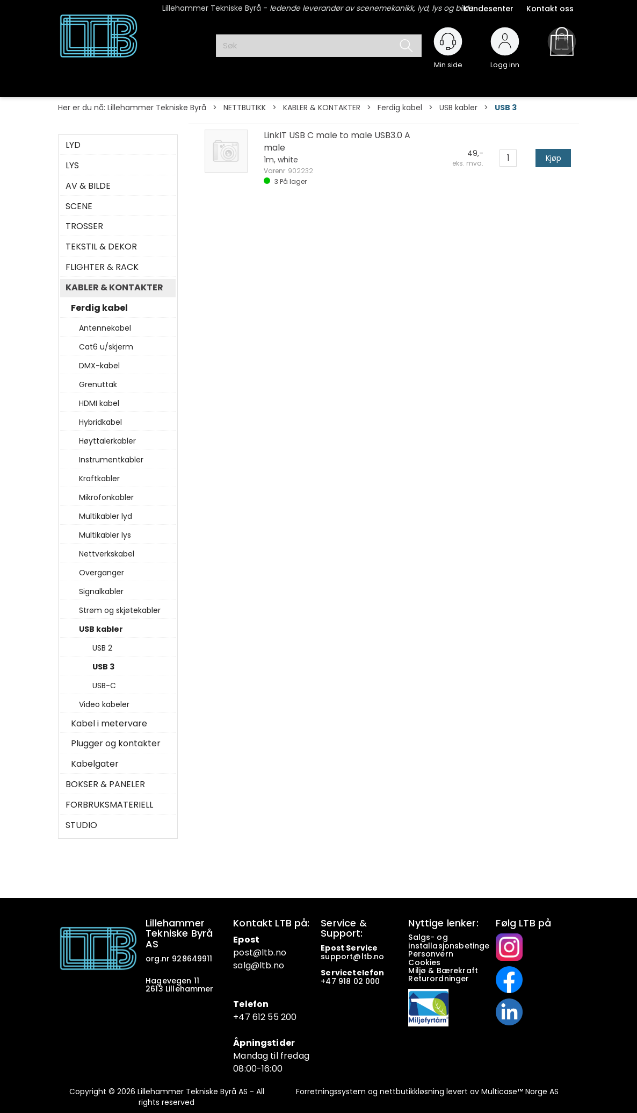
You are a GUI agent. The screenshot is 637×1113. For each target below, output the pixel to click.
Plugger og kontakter (116, 744)
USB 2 (102, 648)
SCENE (79, 206)
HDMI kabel (99, 403)
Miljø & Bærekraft (443, 970)
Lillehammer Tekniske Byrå (156, 107)
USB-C (104, 685)
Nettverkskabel (106, 553)
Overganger (101, 572)
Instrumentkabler (111, 459)
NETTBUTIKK (244, 107)
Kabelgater (95, 764)
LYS (72, 166)
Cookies (425, 962)
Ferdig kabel (400, 107)
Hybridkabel (100, 422)
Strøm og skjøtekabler (120, 610)
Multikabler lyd (105, 516)
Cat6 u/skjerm (106, 346)
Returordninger (439, 978)
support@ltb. (347, 956)
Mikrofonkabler (106, 497)
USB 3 (506, 107)
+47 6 (245, 1017)
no (379, 956)
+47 (329, 981)
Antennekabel (105, 328)
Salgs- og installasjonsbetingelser (457, 941)
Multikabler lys (105, 535)
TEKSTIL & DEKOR (101, 247)
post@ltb (253, 952)
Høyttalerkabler (107, 441)
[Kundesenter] (447, 41)
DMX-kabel (99, 365)
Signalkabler (101, 591)
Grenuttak (98, 384)
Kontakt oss (550, 8)
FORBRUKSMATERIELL (109, 805)
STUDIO (81, 825)
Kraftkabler (99, 478)
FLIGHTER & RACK (102, 267)
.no (279, 952)
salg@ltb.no (258, 965)
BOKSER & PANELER (105, 784)
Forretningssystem (331, 1091)
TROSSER (84, 226)
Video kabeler (104, 704)
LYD (73, 145)
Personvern (430, 953)
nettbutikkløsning (412, 1091)
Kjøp (553, 158)
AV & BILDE (88, 186)
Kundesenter (488, 8)
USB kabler (458, 107)
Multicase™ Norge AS (520, 1091)
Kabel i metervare (109, 724)
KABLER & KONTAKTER (321, 107)
